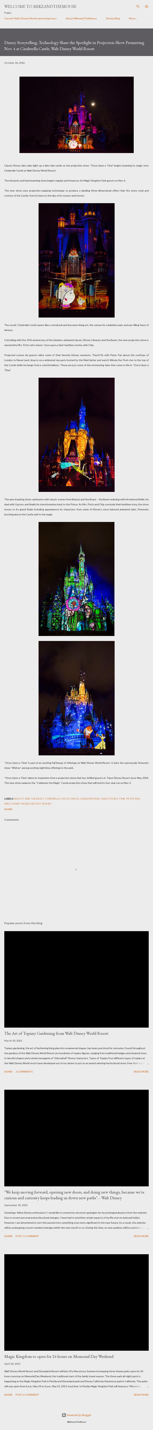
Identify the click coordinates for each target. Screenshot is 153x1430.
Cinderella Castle (57, 798)
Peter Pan (133, 798)
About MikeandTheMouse (81, 18)
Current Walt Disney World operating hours (30, 18)
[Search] (138, 6)
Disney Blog (113, 18)
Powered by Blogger (76, 1415)
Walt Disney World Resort (22, 803)
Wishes (46, 803)
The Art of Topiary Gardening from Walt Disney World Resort (56, 1033)
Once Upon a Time (113, 798)
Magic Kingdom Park (85, 798)
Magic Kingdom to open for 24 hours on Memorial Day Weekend (59, 1356)
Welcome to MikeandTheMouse (40, 6)
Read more (141, 1071)
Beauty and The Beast (29, 798)
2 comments (24, 1071)
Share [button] (8, 809)
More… (133, 18)
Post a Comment (27, 1236)
